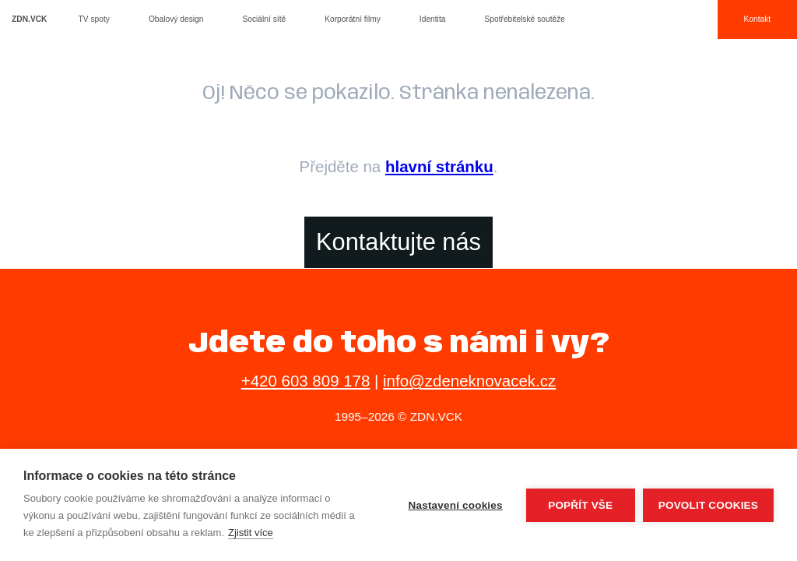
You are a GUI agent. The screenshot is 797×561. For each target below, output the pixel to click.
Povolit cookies (708, 505)
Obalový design (176, 19)
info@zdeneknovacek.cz (469, 381)
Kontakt (757, 19)
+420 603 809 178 (305, 381)
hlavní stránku (439, 166)
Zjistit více (250, 532)
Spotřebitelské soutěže (524, 19)
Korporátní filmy (353, 19)
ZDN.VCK (29, 19)
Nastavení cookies (456, 505)
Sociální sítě (264, 19)
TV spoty (94, 19)
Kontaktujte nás (398, 242)
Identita (433, 19)
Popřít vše (580, 505)
